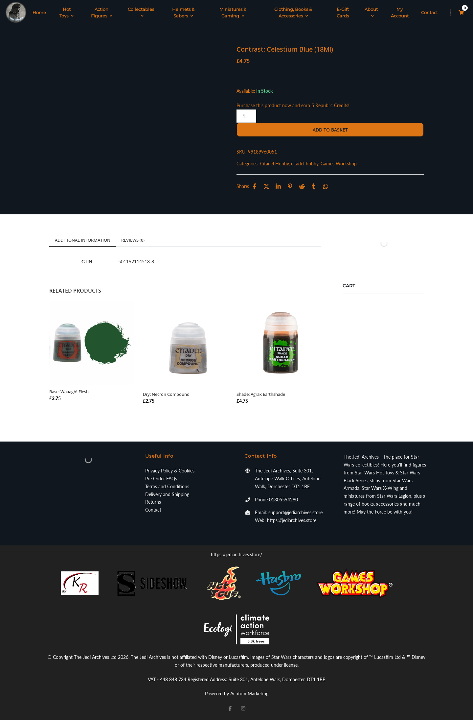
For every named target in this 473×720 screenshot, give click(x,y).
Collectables (141, 12)
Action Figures (101, 12)
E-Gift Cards (343, 12)
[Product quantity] (246, 116)
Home (39, 12)
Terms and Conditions (167, 486)
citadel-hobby (304, 163)
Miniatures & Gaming (232, 12)
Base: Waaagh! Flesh (69, 392)
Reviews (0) (133, 240)
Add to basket (330, 130)
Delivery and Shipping (167, 494)
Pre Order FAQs (161, 478)
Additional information (82, 240)
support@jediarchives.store (295, 512)
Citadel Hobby (274, 163)
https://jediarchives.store (291, 520)
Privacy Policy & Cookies (169, 470)
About (371, 12)
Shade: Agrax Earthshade (260, 394)
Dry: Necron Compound (166, 394)
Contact (429, 12)
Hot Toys (66, 12)
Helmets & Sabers (183, 12)
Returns (153, 502)
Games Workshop (339, 163)
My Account (400, 12)
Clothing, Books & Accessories (293, 12)
